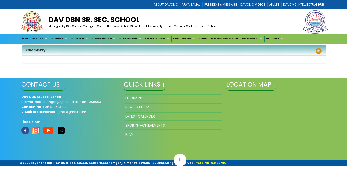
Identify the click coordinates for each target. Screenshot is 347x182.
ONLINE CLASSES (155, 38)
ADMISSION (77, 38)
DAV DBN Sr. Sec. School (94, 20)
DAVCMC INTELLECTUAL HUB (303, 4)
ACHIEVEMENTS (128, 38)
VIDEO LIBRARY (182, 38)
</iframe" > (276, 119)
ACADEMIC (57, 38)
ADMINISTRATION (102, 38)
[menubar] (152, 39)
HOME (25, 38)
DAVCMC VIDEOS (253, 4)
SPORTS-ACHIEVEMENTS (145, 125)
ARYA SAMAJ (191, 4)
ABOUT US (38, 38)
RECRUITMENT (250, 38)
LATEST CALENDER (140, 116)
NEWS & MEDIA (137, 107)
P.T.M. (129, 134)
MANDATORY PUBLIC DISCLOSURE (219, 38)
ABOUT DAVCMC (166, 4)
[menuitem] (25, 39)
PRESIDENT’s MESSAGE (220, 4)
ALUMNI (274, 4)
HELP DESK (272, 38)
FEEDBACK (133, 98)
